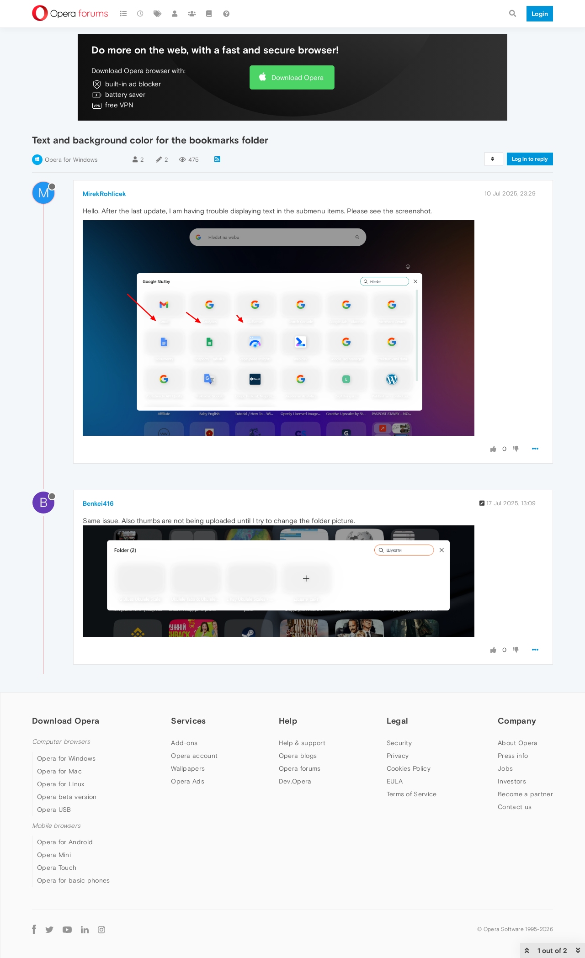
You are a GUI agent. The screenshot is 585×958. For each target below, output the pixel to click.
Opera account (194, 755)
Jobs (505, 768)
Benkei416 (98, 503)
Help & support (302, 742)
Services (188, 720)
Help (288, 720)
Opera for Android (65, 842)
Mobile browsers (56, 826)
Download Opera (297, 77)
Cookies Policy (409, 768)
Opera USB (54, 809)
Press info (513, 755)
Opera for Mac (59, 771)
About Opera (517, 742)
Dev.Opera (295, 781)
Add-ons (184, 742)
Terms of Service (412, 794)
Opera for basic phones (73, 880)
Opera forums (300, 768)
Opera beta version (66, 796)
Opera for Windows (71, 159)
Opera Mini (54, 854)
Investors (512, 781)
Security (399, 742)
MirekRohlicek (104, 193)
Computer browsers (61, 742)
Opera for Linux (61, 784)
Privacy (398, 755)
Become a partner (525, 794)
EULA (395, 781)
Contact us (515, 806)
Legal (398, 720)
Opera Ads (187, 781)
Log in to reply (530, 159)
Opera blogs (298, 755)
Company (517, 720)
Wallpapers (188, 768)
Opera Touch (56, 867)
